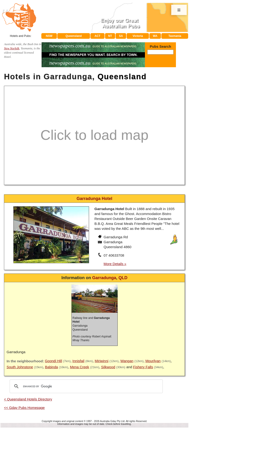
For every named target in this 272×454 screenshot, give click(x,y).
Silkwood (108, 367)
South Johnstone (20, 367)
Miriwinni (101, 361)
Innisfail (78, 361)
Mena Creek (79, 367)
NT (110, 36)
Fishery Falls (143, 367)
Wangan (126, 361)
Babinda (51, 367)
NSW (49, 36)
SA (121, 36)
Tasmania (174, 36)
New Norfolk (11, 48)
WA (155, 36)
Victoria (138, 36)
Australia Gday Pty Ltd (112, 421)
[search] (85, 386)
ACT (98, 36)
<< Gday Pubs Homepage (24, 408)
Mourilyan (153, 361)
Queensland (74, 36)
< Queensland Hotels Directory (28, 399)
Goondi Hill (53, 361)
